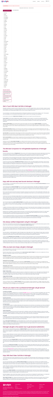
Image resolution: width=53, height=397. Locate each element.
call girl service (28, 292)
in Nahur (5, 86)
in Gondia (5, 64)
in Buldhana (5, 59)
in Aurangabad (6, 17)
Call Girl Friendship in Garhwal (6, 98)
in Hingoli (5, 65)
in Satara (5, 31)
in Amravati (5, 15)
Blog (40, 388)
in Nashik (5, 25)
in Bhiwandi (5, 58)
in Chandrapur (6, 18)
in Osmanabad (6, 71)
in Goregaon (5, 35)
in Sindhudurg (6, 75)
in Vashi (5, 38)
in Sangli (5, 74)
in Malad (5, 37)
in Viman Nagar (6, 79)
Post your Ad (41, 387)
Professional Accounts (18, 388)
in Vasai (5, 48)
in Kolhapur (5, 21)
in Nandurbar (5, 69)
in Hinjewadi (5, 82)
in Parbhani (5, 72)
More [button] (38, 1)
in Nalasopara (6, 44)
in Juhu (5, 52)
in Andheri (5, 45)
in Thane (5, 34)
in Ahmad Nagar (6, 54)
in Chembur (5, 42)
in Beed (5, 55)
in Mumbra (5, 85)
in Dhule (5, 61)
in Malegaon (5, 68)
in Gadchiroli (5, 62)
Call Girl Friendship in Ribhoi (7, 91)
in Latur (5, 22)
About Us (16, 387)
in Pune (5, 27)
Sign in (34, 1)
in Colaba (5, 51)
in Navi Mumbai (6, 41)
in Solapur (5, 32)
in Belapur (5, 47)
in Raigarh (5, 28)
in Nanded (5, 24)
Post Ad (42, 1)
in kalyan (5, 78)
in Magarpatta (6, 81)
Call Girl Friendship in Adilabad (6, 101)
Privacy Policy (29, 387)
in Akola (5, 14)
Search (47, 1)
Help (27, 388)
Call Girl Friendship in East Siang (6, 94)
